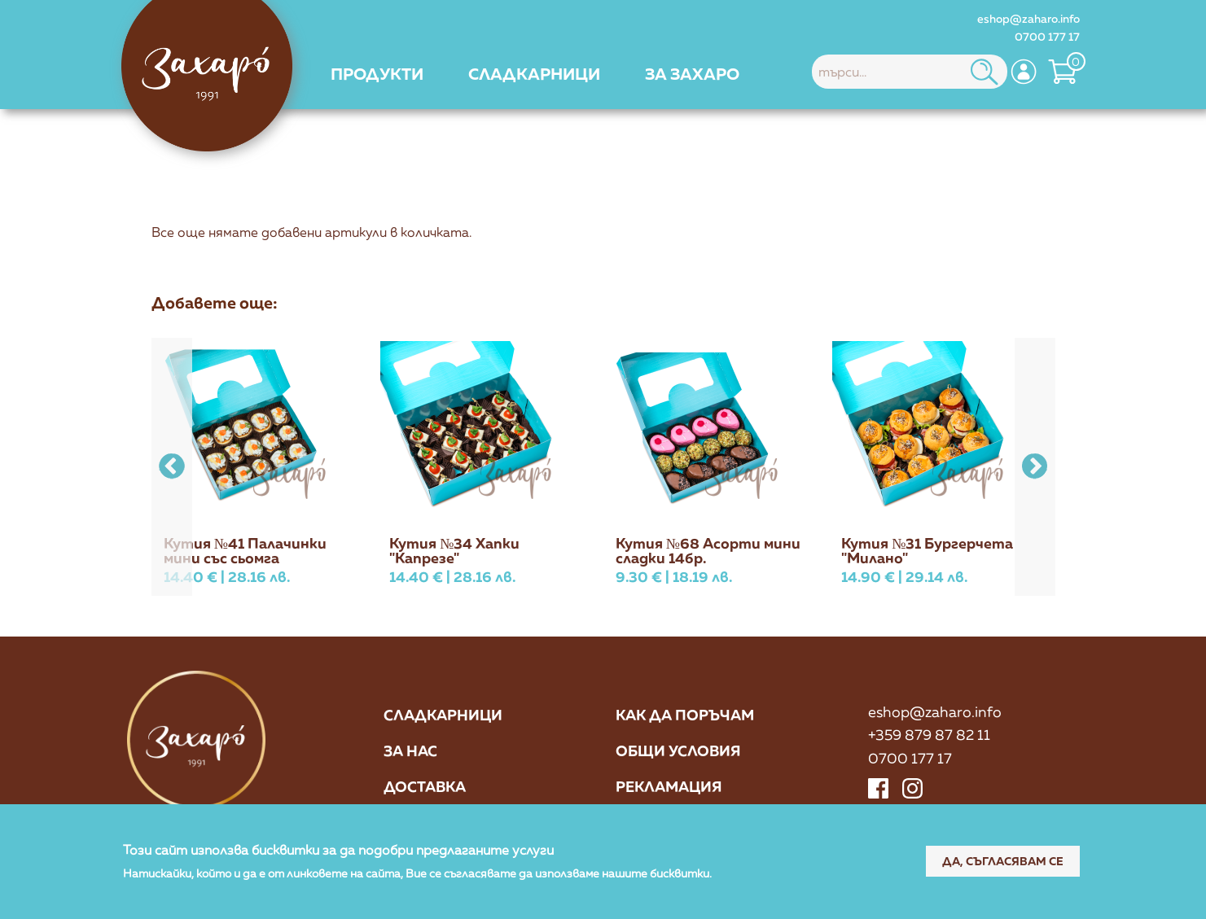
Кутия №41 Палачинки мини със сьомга (245, 550)
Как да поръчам (685, 715)
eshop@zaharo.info (1028, 18)
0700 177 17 (1047, 36)
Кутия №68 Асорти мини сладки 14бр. (708, 550)
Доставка (425, 786)
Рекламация (669, 786)
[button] (1035, 467)
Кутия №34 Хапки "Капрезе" (454, 550)
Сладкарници (443, 715)
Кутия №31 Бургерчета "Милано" (927, 550)
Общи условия (678, 750)
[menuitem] (377, 73)
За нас (410, 750)
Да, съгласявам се (1002, 862)
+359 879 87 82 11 (929, 734)
